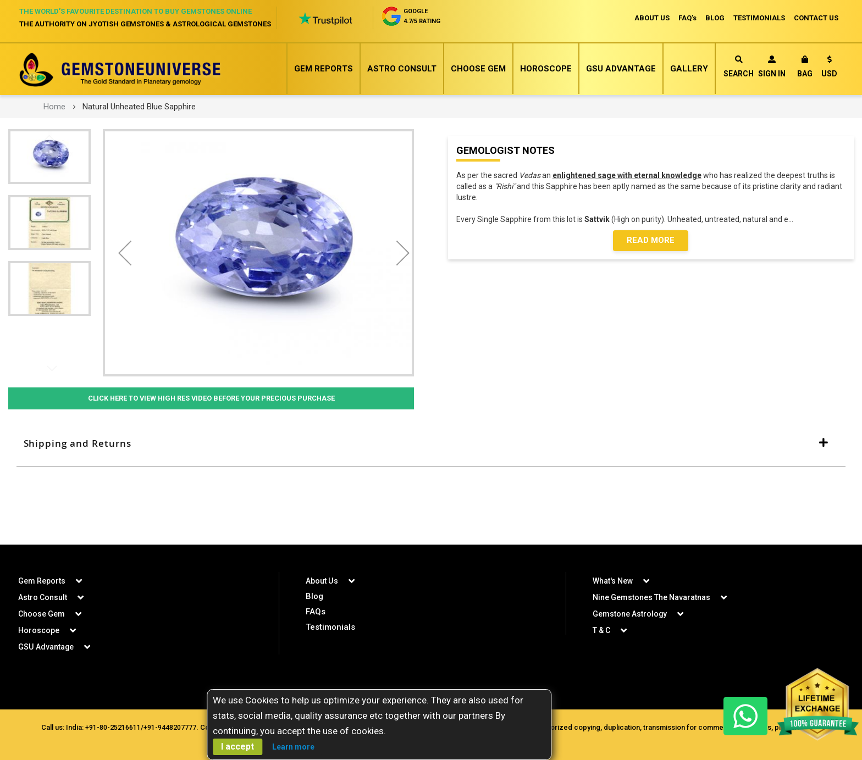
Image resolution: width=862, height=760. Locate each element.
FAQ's (687, 18)
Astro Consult (401, 69)
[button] (829, 68)
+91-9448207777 (169, 727)
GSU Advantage (621, 69)
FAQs (315, 612)
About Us (322, 580)
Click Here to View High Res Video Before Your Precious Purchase (211, 398)
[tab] (431, 444)
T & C (601, 630)
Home (54, 107)
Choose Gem (478, 69)
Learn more (293, 746)
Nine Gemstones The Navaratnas (651, 597)
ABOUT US (652, 18)
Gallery (689, 69)
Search (738, 67)
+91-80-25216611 (113, 727)
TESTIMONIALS (759, 18)
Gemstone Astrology (630, 613)
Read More (651, 241)
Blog (314, 596)
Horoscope (546, 69)
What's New (613, 580)
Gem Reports (323, 69)
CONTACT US (816, 18)
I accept (237, 746)
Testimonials (330, 627)
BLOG (715, 18)
